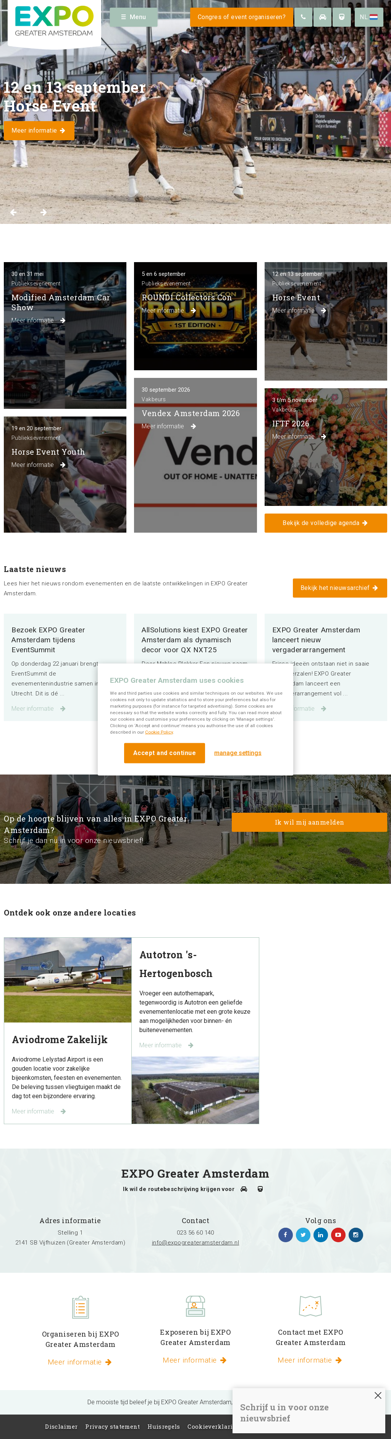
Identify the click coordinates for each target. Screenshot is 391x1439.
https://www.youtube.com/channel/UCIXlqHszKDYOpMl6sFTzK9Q (338, 1235)
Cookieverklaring (214, 1426)
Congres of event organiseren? (242, 17)
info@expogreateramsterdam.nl (195, 1242)
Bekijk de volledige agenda (326, 523)
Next (43, 212)
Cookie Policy (159, 731)
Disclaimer (61, 1426)
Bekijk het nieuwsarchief (340, 587)
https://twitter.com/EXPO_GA (303, 1235)
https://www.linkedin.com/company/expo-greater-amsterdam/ (320, 1235)
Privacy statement (112, 1426)
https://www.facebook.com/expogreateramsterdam (285, 1235)
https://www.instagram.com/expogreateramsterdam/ (356, 1235)
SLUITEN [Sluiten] (378, 1395)
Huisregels (163, 1426)
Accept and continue (164, 752)
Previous (13, 212)
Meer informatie (39, 708)
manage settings (238, 753)
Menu (133, 17)
